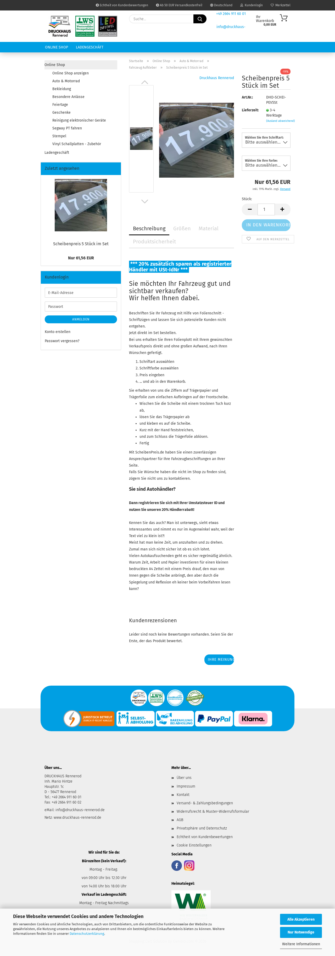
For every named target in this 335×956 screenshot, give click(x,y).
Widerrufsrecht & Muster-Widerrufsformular (213, 811)
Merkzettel (281, 5)
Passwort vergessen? (62, 341)
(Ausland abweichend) (280, 121)
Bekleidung (61, 89)
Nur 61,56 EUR (81, 257)
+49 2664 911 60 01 (231, 14)
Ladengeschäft (89, 47)
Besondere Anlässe (68, 97)
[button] (145, 82)
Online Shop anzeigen (70, 73)
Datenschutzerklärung (87, 934)
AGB (180, 820)
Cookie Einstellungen (194, 845)
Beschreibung (149, 228)
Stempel (59, 136)
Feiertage (60, 104)
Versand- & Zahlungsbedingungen (205, 803)
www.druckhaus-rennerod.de (77, 817)
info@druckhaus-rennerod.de (79, 810)
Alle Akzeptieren (301, 919)
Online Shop (56, 47)
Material (209, 228)
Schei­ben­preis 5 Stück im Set (81, 243)
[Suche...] (199, 18)
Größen (182, 228)
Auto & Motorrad (66, 81)
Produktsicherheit (154, 241)
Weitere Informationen (301, 944)
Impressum (186, 786)
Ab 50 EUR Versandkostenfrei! (179, 5)
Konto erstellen (57, 332)
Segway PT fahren (67, 128)
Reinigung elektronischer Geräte (79, 120)
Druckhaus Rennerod (216, 78)
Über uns (184, 777)
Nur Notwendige (301, 932)
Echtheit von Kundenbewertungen (122, 5)
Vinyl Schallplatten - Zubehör (76, 144)
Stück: (247, 199)
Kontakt (183, 795)
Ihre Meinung (221, 659)
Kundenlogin (251, 5)
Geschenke (61, 112)
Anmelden (81, 319)
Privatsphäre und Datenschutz (202, 828)
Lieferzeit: (250, 110)
